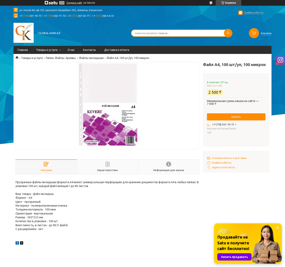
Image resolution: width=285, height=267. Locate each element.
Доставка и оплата (116, 49)
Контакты (89, 49)
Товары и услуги (47, 49)
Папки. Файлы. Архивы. (61, 58)
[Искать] (228, 33)
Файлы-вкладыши (91, 58)
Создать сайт (74, 2)
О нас (71, 49)
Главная (23, 49)
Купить (236, 116)
